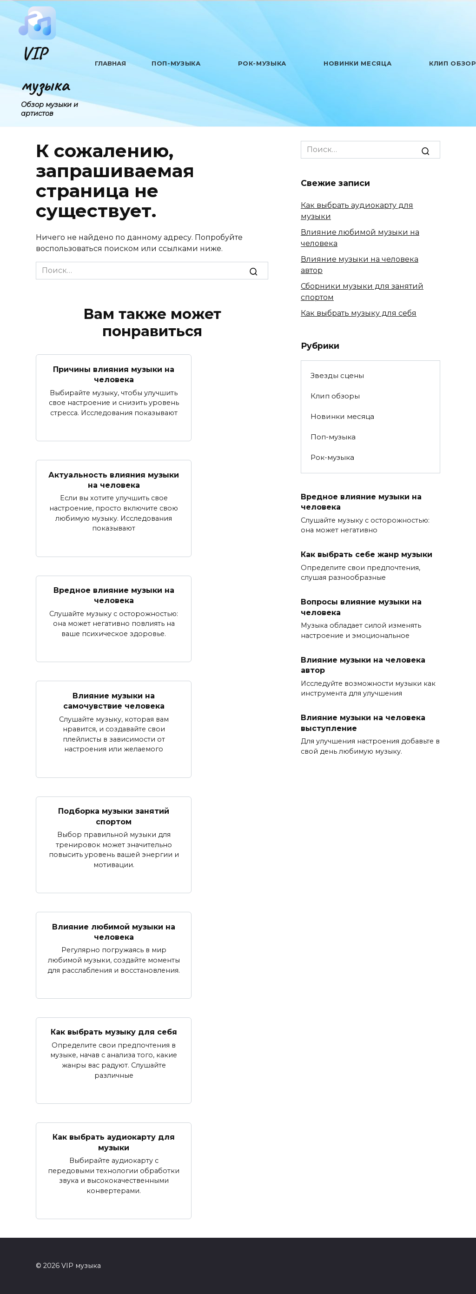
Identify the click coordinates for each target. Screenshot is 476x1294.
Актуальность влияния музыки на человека (113, 479)
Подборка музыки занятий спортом (113, 816)
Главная (110, 63)
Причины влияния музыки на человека (113, 374)
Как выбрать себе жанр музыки (366, 554)
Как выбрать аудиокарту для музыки (114, 1142)
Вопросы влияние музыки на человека (361, 607)
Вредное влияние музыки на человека (113, 595)
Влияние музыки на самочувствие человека (114, 700)
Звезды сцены (337, 375)
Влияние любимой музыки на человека (113, 931)
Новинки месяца (358, 63)
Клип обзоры (335, 396)
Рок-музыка (262, 63)
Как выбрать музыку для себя (114, 1032)
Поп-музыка (176, 63)
